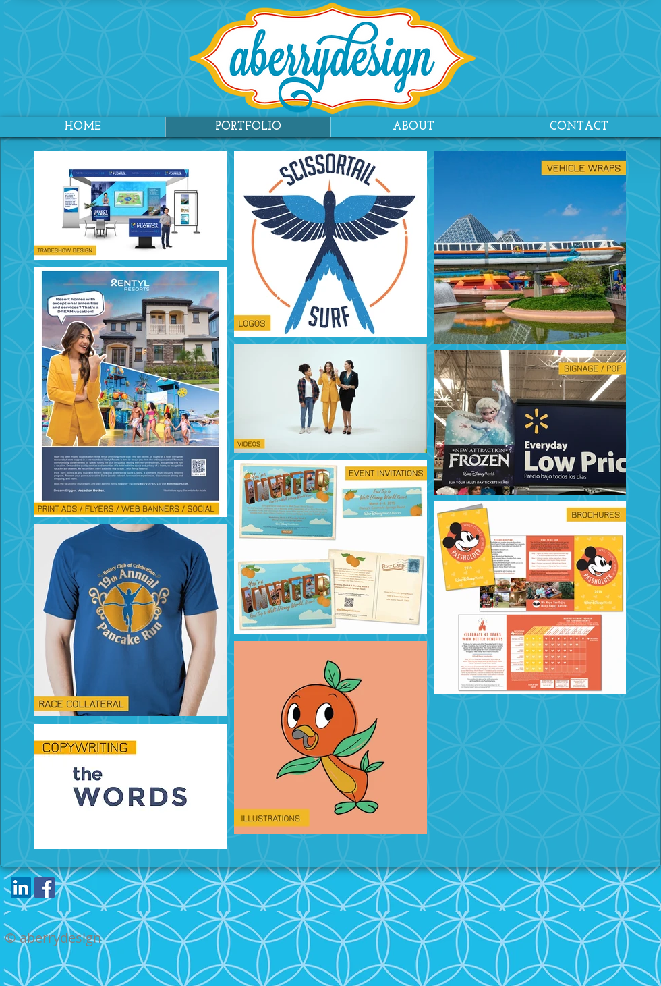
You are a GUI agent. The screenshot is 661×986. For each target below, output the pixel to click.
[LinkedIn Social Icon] (21, 887)
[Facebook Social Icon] (44, 887)
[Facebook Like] (86, 891)
